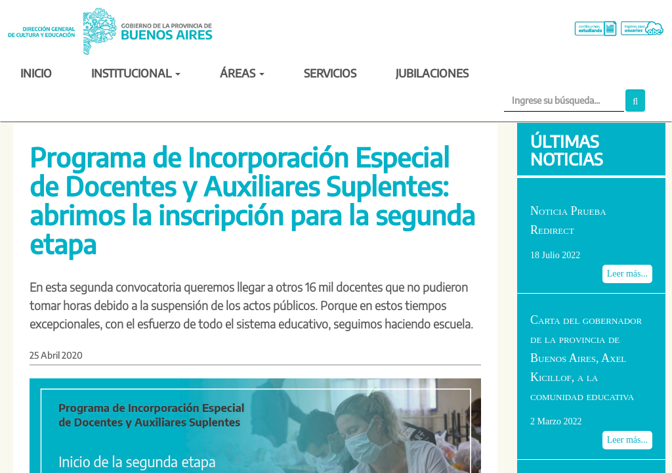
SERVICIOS (330, 72)
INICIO (36, 72)
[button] (635, 100)
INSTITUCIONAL (135, 72)
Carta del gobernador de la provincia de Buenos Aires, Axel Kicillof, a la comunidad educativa (586, 358)
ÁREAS (242, 72)
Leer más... (627, 274)
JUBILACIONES (432, 72)
